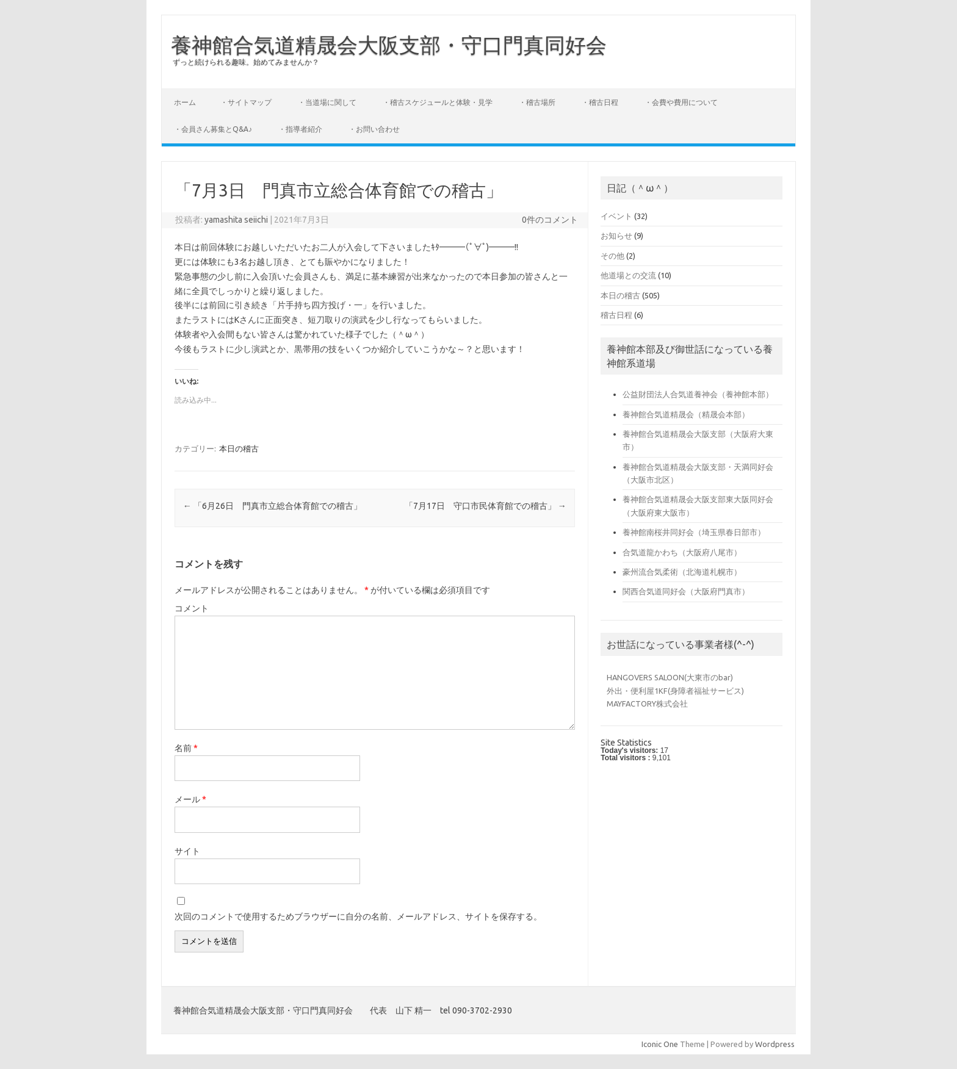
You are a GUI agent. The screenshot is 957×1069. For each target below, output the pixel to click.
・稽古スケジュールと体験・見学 (438, 102)
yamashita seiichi (236, 220)
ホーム (185, 102)
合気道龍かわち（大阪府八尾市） (682, 552)
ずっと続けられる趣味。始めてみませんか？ (246, 62)
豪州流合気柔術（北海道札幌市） (682, 571)
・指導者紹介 (300, 129)
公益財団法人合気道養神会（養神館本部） (698, 394)
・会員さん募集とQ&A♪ (213, 129)
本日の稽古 (239, 448)
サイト (187, 851)
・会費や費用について (681, 102)
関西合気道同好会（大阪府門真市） (686, 591)
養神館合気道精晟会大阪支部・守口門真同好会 (389, 44)
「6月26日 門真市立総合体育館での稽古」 (272, 506)
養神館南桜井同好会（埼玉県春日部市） (694, 532)
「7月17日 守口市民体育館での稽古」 (485, 506)
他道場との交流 (628, 275)
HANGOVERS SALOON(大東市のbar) (670, 677)
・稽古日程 (600, 102)
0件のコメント (550, 220)
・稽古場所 (537, 102)
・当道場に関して (327, 102)
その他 (612, 255)
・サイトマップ (246, 102)
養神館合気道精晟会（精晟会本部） (686, 414)
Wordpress (775, 1044)
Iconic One (659, 1044)
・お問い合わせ (374, 129)
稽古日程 (616, 315)
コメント (192, 608)
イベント (616, 216)
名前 (186, 748)
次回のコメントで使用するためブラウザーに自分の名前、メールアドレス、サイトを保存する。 (358, 916)
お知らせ (616, 235)
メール (190, 799)
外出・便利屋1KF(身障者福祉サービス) (675, 690)
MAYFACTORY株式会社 (647, 703)
